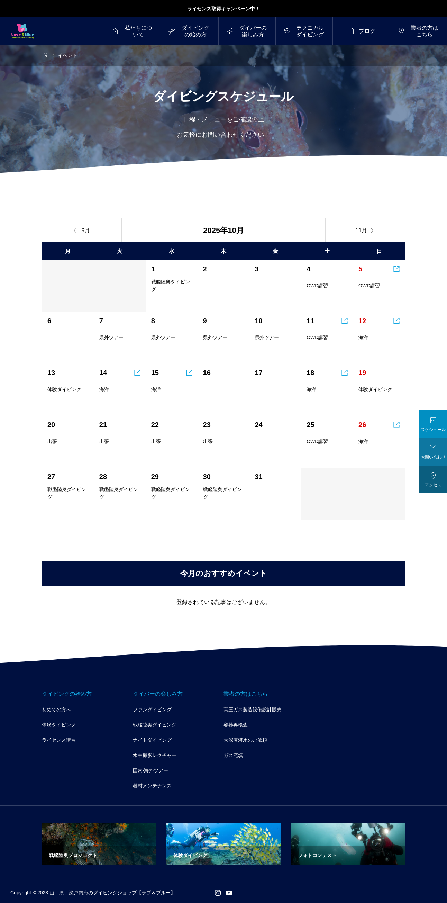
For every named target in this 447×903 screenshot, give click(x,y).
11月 (365, 230)
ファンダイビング (152, 709)
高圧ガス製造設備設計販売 (253, 709)
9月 (82, 230)
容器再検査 (236, 725)
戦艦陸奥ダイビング (154, 725)
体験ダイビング (59, 725)
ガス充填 (233, 755)
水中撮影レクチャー (154, 755)
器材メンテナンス (152, 785)
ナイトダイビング (152, 740)
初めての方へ (56, 709)
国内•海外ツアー (150, 770)
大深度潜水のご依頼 (245, 740)
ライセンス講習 (59, 740)
